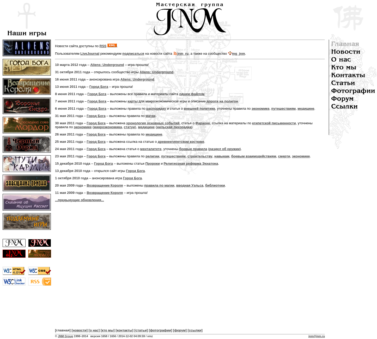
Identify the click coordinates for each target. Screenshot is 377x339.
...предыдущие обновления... (79, 200)
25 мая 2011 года (69, 142)
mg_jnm (238, 54)
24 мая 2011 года (69, 149)
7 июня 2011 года (69, 101)
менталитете (151, 149)
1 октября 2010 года (71, 178)
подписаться (133, 54)
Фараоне (202, 123)
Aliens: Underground (107, 65)
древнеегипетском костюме (181, 142)
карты (132, 101)
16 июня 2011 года (70, 79)
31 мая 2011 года (69, 116)
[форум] (180, 330)
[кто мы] (108, 330)
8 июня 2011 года (69, 94)
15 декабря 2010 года (72, 163)
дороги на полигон (222, 101)
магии (150, 116)
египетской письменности (274, 123)
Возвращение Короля (105, 185)
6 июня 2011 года (69, 108)
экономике (260, 108)
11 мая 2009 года (69, 193)
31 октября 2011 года (72, 72)
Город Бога (98, 87)
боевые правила (193, 149)
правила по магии (159, 185)
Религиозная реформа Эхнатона (191, 163)
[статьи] (141, 330)
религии (152, 156)
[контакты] (124, 330)
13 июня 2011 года (70, 87)
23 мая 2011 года (69, 156)
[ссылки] (195, 330)
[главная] (63, 330)
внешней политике (199, 108)
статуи (129, 127)
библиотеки (215, 185)
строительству (199, 156)
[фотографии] (160, 330)
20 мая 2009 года (69, 185)
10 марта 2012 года (71, 65)
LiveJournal (89, 54)
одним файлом (191, 94)
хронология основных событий (152, 123)
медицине (305, 108)
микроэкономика (108, 127)
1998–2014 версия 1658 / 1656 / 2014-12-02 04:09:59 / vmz (113, 336)
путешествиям (283, 108)
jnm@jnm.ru (316, 336)
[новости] (80, 330)
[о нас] (94, 330)
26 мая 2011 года (69, 134)
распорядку (156, 108)
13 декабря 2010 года (72, 171)
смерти (284, 156)
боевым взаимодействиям (253, 156)
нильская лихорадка (174, 127)
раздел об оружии (224, 149)
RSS (103, 46)
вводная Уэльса (189, 185)
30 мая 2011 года (69, 123)
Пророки (152, 163)
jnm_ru (182, 54)
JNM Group (65, 336)
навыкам (221, 156)
